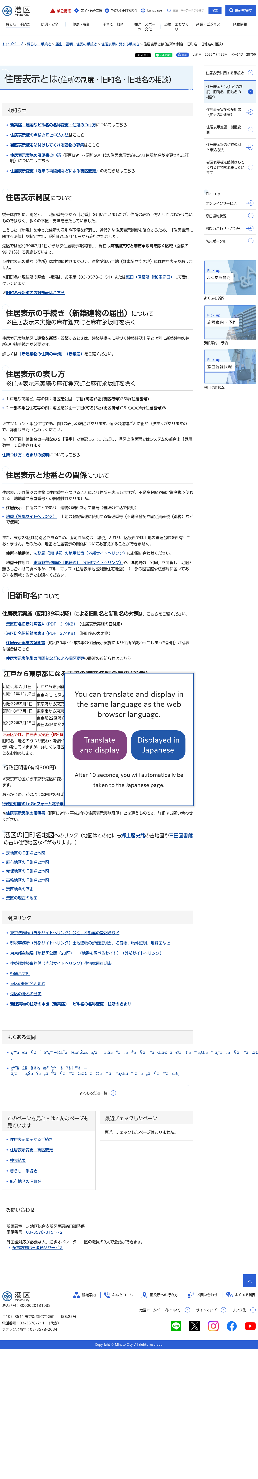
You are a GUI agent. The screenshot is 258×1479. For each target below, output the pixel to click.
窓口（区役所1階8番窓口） (150, 277)
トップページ (12, 44)
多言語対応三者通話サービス (37, 1248)
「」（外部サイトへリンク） (78, 563)
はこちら (35, 293)
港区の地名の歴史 (25, 994)
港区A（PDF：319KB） (41, 624)
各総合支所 (20, 974)
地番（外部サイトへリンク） (31, 516)
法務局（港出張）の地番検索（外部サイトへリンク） (80, 553)
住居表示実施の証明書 (25, 643)
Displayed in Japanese (158, 745)
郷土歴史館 (133, 835)
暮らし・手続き (39, 44)
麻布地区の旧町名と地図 (27, 862)
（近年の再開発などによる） (55, 171)
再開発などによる (45, 658)
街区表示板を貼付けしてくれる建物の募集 (47, 145)
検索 (215, 10)
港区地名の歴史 (19, 889)
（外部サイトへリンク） (56, 804)
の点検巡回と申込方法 (39, 135)
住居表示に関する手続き (120, 44)
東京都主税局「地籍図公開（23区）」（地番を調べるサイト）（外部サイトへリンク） (87, 953)
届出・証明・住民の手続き (76, 44)
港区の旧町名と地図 (27, 983)
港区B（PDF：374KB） (41, 633)
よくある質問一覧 (93, 1093)
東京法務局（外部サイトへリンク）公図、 (47, 933)
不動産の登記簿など (101, 933)
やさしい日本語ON (124, 10)
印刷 (184, 55)
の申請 (35, 155)
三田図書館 (181, 835)
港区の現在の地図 (21, 898)
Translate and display (99, 745)
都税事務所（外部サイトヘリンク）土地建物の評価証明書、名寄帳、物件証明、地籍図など (90, 943)
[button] (60, 10)
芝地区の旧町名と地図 (25, 853)
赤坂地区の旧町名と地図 (27, 871)
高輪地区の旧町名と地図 (27, 880)
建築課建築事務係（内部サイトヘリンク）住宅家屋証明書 (61, 963)
